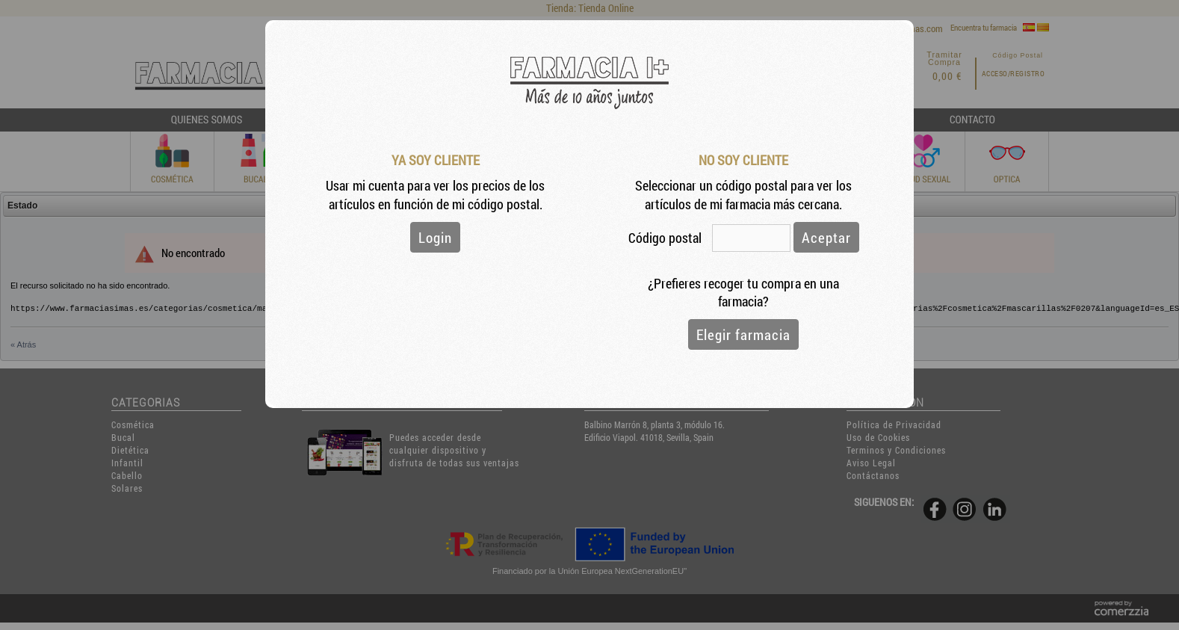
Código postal (666, 238)
